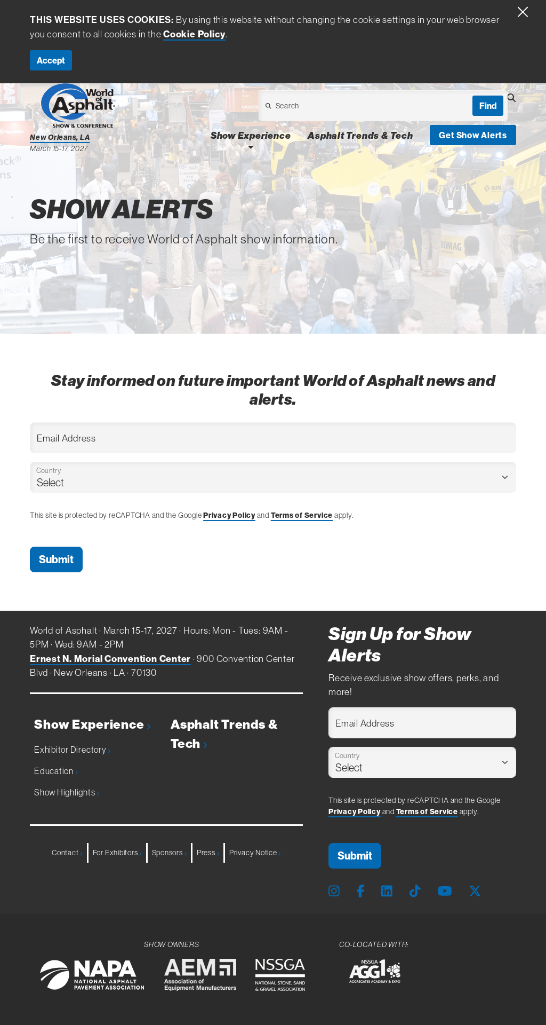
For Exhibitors (117, 852)
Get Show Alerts (473, 135)
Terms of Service (302, 515)
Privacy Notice (255, 852)
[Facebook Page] (360, 890)
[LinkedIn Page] (387, 890)
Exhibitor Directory (72, 749)
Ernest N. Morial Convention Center (110, 659)
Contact (67, 852)
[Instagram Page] (334, 890)
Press (208, 852)
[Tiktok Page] (415, 890)
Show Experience (92, 724)
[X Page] (475, 890)
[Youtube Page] (445, 890)
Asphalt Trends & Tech (224, 734)
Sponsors (169, 852)
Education (56, 771)
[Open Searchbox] (511, 98)
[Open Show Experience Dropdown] (250, 147)
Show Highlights (66, 792)
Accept (51, 60)
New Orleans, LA (60, 137)
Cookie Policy (194, 34)
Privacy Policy (229, 515)
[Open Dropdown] (333, 108)
